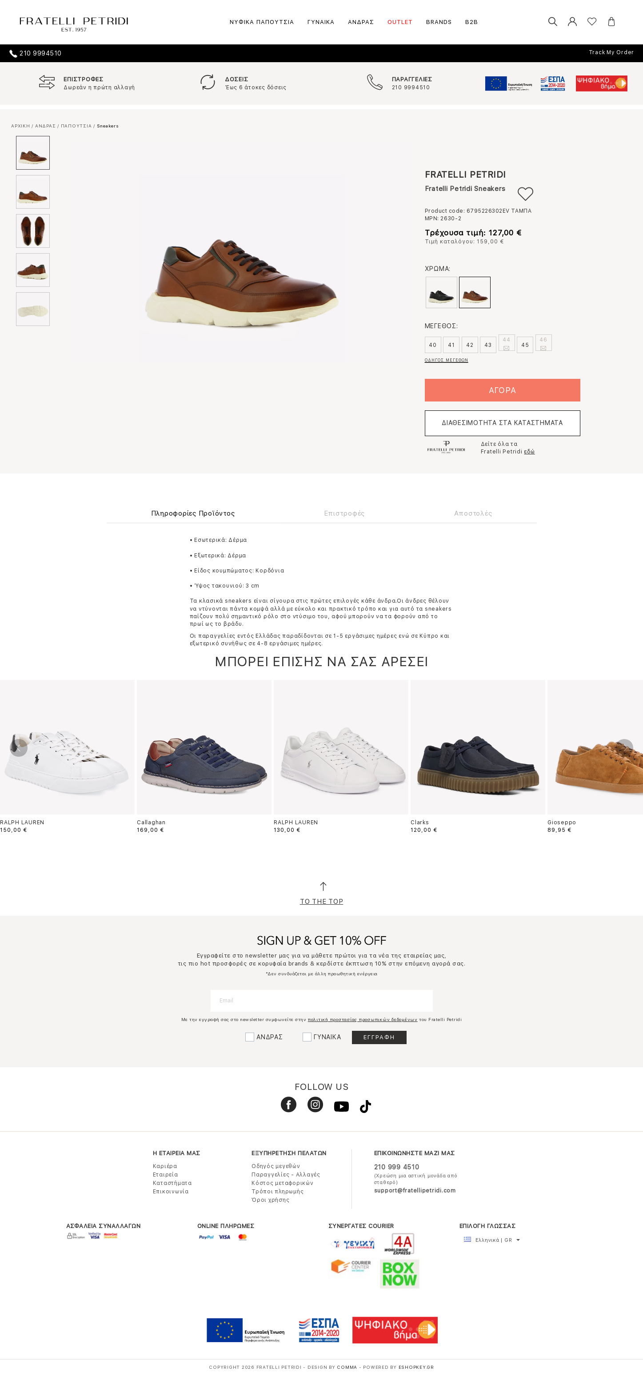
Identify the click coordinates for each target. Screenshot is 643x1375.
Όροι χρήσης (270, 1200)
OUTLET (400, 22)
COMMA (348, 1367)
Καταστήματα (172, 1183)
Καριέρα (165, 1166)
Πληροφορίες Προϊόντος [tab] (193, 513)
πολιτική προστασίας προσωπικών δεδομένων (363, 1019)
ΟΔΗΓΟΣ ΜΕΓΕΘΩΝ (446, 360)
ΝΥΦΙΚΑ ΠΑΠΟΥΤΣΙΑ (262, 22)
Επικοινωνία (171, 1191)
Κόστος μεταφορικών (283, 1183)
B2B (471, 22)
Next (624, 748)
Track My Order (612, 52)
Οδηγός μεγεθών (276, 1166)
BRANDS (439, 22)
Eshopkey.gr (416, 1367)
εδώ (529, 452)
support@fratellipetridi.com (415, 1191)
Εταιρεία (165, 1175)
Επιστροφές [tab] (344, 513)
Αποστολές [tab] (473, 513)
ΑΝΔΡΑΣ (361, 22)
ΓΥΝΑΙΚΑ (321, 22)
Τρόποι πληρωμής (278, 1191)
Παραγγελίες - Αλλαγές (286, 1175)
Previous (19, 748)
